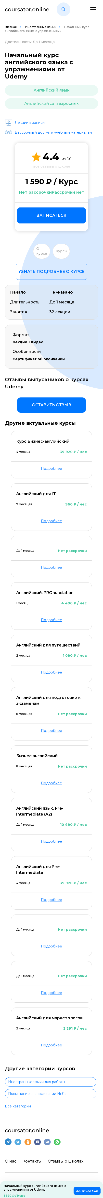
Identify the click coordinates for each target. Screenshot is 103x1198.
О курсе (41, 251)
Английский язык (51, 90)
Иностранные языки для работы (36, 1082)
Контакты (32, 1161)
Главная (11, 27)
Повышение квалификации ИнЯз (37, 1093)
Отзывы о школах (65, 1161)
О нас (10, 1161)
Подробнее (51, 468)
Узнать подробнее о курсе (51, 271)
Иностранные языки (40, 27)
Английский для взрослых (51, 103)
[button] (63, 9)
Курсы (61, 251)
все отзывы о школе (51, 166)
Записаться (51, 215)
